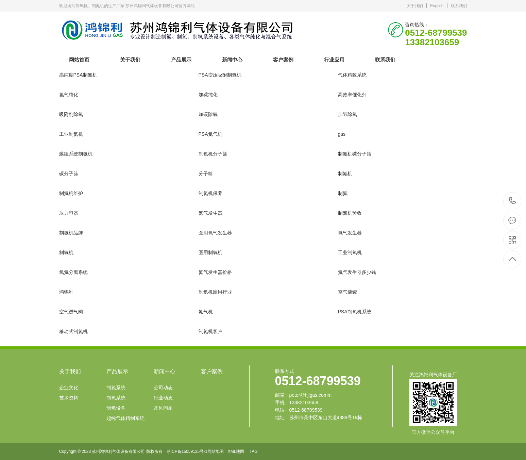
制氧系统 (115, 397)
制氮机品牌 (71, 232)
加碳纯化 (208, 94)
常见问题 (163, 408)
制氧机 (66, 252)
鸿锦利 (66, 292)
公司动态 (163, 387)
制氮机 (345, 173)
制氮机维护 (71, 193)
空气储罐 (347, 292)
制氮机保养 (210, 193)
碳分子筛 (68, 173)
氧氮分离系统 (73, 272)
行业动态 (163, 397)
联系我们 (459, 5)
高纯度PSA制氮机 (78, 75)
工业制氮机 (71, 134)
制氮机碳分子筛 (354, 154)
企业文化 (68, 387)
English (436, 5)
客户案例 (283, 60)
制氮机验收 (350, 213)
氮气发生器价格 (215, 272)
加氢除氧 (347, 114)
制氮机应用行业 (215, 292)
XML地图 (236, 451)
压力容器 (68, 213)
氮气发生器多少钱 (357, 272)
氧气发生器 (350, 232)
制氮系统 (115, 387)
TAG (254, 451)
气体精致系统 (352, 75)
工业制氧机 (350, 252)
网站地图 (215, 451)
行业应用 (334, 60)
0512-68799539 (513, 201)
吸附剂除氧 (71, 114)
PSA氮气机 (210, 134)
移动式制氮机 (73, 331)
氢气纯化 (68, 94)
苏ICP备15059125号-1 (187, 451)
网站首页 (79, 60)
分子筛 (206, 173)
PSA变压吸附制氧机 (220, 75)
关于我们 (415, 5)
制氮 (342, 193)
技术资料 (68, 397)
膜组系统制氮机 (75, 154)
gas (342, 134)
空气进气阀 (71, 311)
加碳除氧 (208, 114)
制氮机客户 (210, 331)
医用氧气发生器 (215, 232)
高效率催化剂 (352, 94)
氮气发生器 (210, 213)
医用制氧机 (210, 252)
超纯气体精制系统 (125, 418)
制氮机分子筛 (213, 154)
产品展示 (181, 60)
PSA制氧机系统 (354, 311)
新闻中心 (232, 60)
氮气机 (206, 311)
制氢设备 (115, 408)
